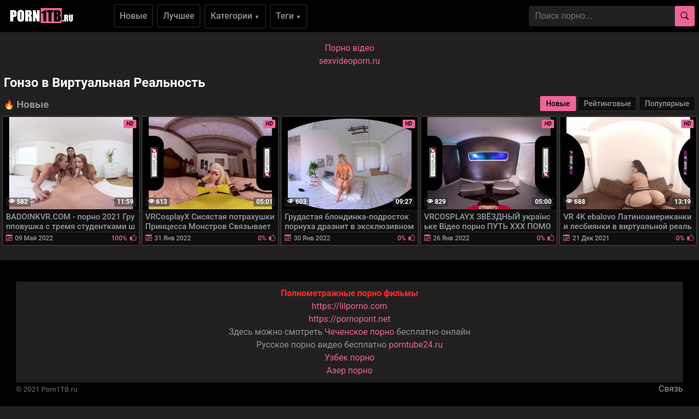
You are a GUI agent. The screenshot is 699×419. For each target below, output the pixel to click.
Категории (235, 16)
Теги (288, 16)
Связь (671, 389)
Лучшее (178, 16)
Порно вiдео (349, 48)
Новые (133, 16)
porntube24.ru (415, 345)
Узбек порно (349, 357)
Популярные (667, 103)
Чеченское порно (360, 332)
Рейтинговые (607, 103)
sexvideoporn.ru (349, 61)
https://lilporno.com (350, 306)
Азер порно (349, 370)
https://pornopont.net (349, 319)
